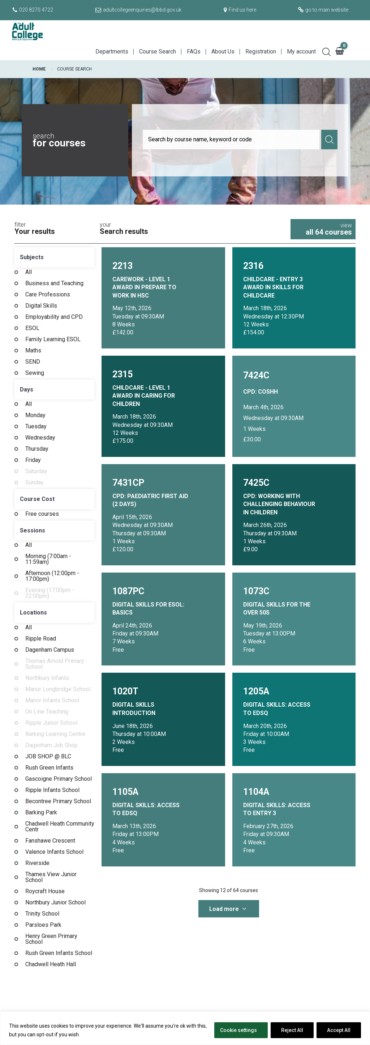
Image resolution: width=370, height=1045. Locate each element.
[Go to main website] (322, 10)
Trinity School (42, 914)
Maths (33, 351)
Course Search (157, 51)
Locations (33, 612)
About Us (223, 51)
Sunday (34, 482)
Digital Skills (41, 306)
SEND (32, 362)
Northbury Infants (47, 678)
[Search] (324, 51)
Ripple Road (40, 639)
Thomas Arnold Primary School (54, 664)
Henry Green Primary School (51, 939)
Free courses (42, 514)
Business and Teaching (54, 283)
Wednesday (40, 438)
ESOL (32, 328)
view (323, 229)
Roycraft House (45, 891)
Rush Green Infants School (58, 953)
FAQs (194, 51)
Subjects (32, 257)
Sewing (34, 373)
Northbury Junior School (55, 902)
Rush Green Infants (49, 768)
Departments (111, 51)
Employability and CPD (54, 317)
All (28, 272)
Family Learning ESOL (53, 339)
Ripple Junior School (51, 723)
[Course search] (231, 139)
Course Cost (37, 499)
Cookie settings (238, 1030)
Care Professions (47, 294)
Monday (35, 415)
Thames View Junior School (51, 877)
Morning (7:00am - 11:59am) (48, 559)
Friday (33, 460)
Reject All (292, 1030)
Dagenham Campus (49, 650)
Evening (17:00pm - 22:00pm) (49, 593)
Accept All (338, 1030)
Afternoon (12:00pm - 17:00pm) (52, 576)
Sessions (32, 530)
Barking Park (41, 812)
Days (26, 389)
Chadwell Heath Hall (50, 964)
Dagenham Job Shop (51, 745)
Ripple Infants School (52, 790)
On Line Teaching (46, 712)
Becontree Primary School (58, 801)
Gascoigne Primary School (58, 779)
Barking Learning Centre (55, 734)
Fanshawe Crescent (50, 841)
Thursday (36, 449)
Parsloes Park (43, 925)
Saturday (36, 471)
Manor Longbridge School (57, 689)
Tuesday (36, 426)
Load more (227, 908)
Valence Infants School (54, 852)
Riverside (37, 863)
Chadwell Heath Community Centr (59, 826)
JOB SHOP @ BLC (48, 756)
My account (301, 51)
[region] (185, 1028)
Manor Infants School (52, 700)
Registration (260, 51)
